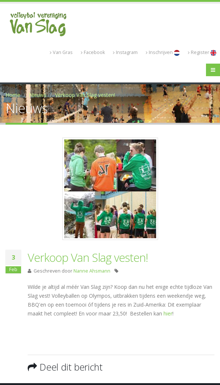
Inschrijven (163, 52)
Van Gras (61, 52)
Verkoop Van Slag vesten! (85, 94)
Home (13, 94)
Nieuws (38, 94)
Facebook (93, 52)
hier (168, 313)
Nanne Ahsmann (91, 271)
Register (202, 52)
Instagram (125, 52)
